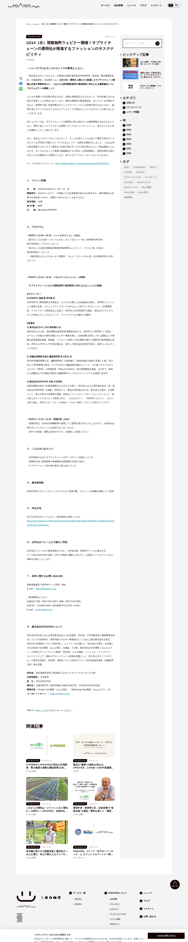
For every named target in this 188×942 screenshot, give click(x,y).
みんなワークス (131, 187)
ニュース (36, 24)
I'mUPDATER (139, 167)
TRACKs (141, 172)
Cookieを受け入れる (166, 923)
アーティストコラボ (133, 177)
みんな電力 (143, 192)
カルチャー (114, 909)
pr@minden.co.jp (44, 610)
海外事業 (128, 197)
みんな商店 (147, 187)
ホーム (28, 24)
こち (42, 710)
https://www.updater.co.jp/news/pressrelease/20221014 (82, 163)
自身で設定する (41, 937)
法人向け (78, 904)
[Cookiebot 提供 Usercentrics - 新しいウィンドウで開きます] (16, 937)
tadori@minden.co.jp (46, 589)
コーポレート (151, 177)
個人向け (78, 899)
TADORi (31, 60)
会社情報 (113, 899)
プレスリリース (34, 36)
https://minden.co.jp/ (60, 694)
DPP (127, 167)
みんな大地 (129, 192)
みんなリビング (144, 182)
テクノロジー (115, 904)
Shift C (154, 167)
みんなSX (129, 182)
